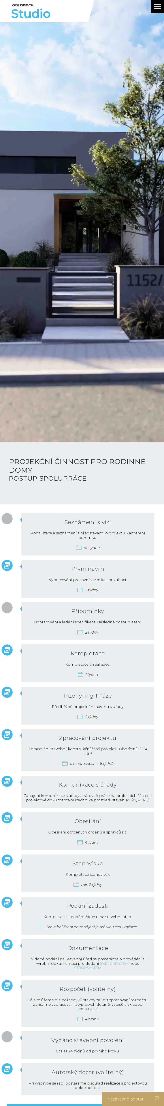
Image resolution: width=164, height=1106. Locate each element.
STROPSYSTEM (88, 968)
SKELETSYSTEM (114, 963)
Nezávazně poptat (132, 1099)
